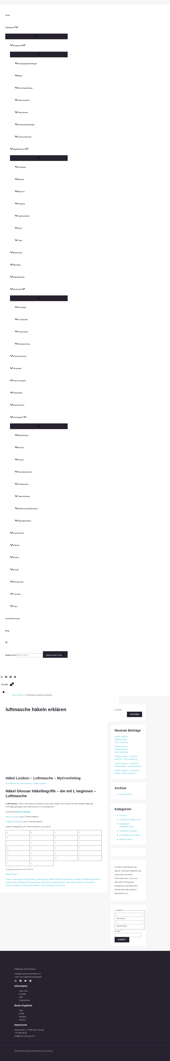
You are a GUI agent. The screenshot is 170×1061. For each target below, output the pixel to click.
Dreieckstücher (18, 356)
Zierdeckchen (22, 344)
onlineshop (60, 885)
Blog (7, 631)
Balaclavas (16, 253)
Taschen (15, 594)
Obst (18, 228)
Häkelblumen (17, 277)
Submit (122, 940)
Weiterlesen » (12, 874)
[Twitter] (15, 677)
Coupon (123, 815)
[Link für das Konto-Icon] (3, 692)
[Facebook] (6, 677)
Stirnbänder (17, 582)
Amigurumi (18, 46)
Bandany (15, 265)
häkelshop (88, 879)
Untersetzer (21, 332)
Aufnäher (20, 167)
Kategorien (11, 27)
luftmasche (11, 882)
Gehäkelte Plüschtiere (130, 835)
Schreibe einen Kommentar (19, 783)
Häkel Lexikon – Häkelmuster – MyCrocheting (122, 739)
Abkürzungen (13, 817)
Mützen (15, 545)
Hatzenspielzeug (23, 88)
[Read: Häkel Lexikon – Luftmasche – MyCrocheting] (35, 771)
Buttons (20, 192)
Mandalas (20, 307)
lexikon (97, 879)
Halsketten (16, 393)
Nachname (121, 926)
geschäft (23, 879)
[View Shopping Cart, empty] (7, 684)
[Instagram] (2, 677)
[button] (16, 27)
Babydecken (22, 435)
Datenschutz (24, 1000)
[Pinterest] (11, 677)
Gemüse (20, 204)
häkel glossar (42, 879)
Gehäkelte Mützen (128, 831)
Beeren (19, 179)
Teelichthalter (22, 496)
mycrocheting (47, 885)
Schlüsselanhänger (25, 125)
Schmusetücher (23, 137)
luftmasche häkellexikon (53, 882)
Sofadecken (21, 484)
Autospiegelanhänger (26, 64)
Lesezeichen (17, 533)
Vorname (120, 918)
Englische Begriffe (14, 822)
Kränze (19, 460)
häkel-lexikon (55, 879)
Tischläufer (21, 320)
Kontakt (22, 994)
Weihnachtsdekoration (26, 509)
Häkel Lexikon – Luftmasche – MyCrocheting (43, 778)
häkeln (78, 879)
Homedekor (18, 417)
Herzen (19, 448)
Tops (13, 606)
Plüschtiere (21, 112)
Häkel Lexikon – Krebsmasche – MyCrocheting (122, 749)
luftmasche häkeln (74, 882)
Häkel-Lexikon (40, 783)
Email (118, 931)
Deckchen (17, 289)
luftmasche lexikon (31, 885)
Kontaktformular (12, 619)
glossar (31, 879)
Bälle (18, 76)
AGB (21, 997)
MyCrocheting (23, 812)
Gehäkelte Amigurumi (129, 820)
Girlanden (16, 368)
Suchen (118, 710)
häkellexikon (68, 879)
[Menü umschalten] (36, 36)
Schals (14, 570)
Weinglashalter (23, 521)
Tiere (18, 240)
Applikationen (19, 149)
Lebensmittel (22, 100)
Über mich (23, 991)
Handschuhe (17, 405)
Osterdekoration (23, 472)
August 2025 (125, 794)
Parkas (14, 557)
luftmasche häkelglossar (28, 882)
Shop (7, 15)
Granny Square (18, 381)
